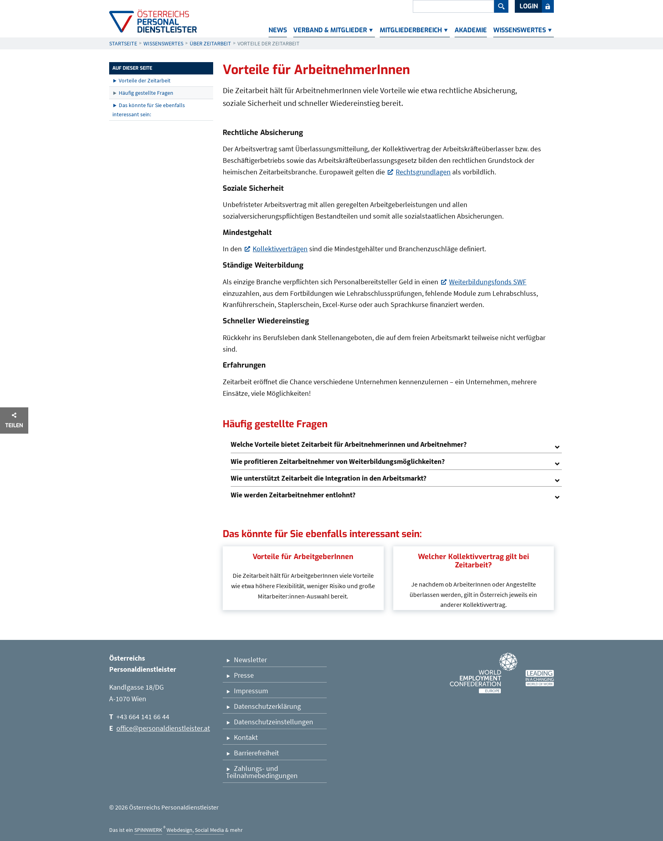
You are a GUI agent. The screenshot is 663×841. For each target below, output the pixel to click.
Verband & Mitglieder (330, 30)
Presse (244, 675)
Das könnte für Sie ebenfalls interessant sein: (148, 109)
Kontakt (246, 737)
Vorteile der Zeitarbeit (145, 80)
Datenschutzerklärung (267, 706)
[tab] (396, 444)
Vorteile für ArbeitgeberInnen (303, 556)
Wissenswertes (519, 30)
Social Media (209, 829)
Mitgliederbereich (411, 30)
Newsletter (250, 659)
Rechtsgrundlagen (423, 172)
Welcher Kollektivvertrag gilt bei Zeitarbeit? (473, 561)
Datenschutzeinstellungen (273, 721)
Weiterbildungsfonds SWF (487, 282)
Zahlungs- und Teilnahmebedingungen (262, 772)
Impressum (251, 690)
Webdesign (179, 829)
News (278, 30)
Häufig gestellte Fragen (146, 92)
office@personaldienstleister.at (163, 728)
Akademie (471, 30)
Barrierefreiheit (256, 752)
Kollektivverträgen (280, 249)
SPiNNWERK (148, 829)
